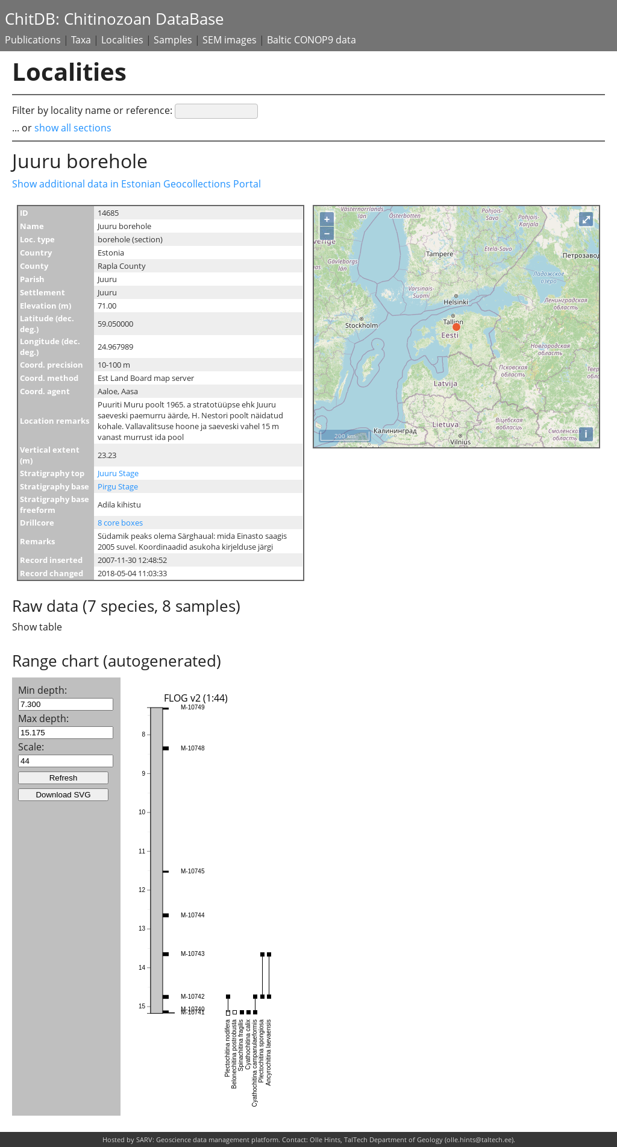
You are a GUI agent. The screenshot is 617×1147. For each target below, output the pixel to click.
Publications (33, 39)
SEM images (229, 39)
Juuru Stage (118, 473)
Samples (173, 39)
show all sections (72, 127)
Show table (37, 626)
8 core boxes (120, 522)
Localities (122, 39)
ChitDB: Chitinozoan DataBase (114, 19)
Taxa (81, 39)
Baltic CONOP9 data (311, 39)
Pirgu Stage (118, 486)
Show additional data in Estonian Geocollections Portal (136, 183)
